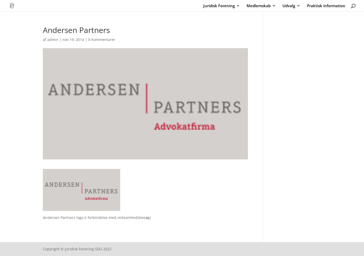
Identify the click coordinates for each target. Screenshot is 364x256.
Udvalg (288, 6)
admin (52, 39)
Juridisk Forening (219, 6)
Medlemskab (259, 6)
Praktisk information (326, 6)
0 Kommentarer (101, 39)
